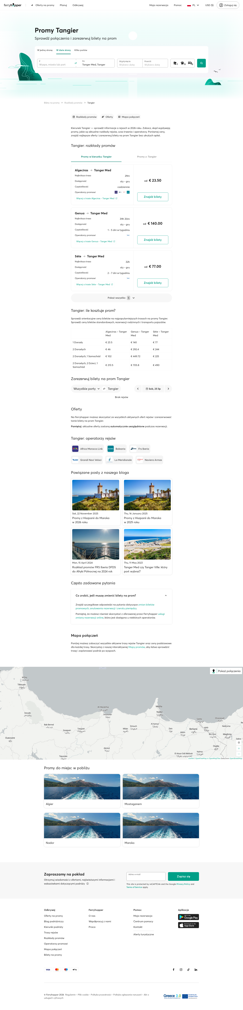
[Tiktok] (188, 970)
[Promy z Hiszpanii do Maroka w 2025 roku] (147, 502)
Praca (92, 926)
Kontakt (137, 926)
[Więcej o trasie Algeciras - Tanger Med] (97, 198)
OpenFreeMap (201, 758)
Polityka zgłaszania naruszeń (127, 994)
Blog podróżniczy (54, 921)
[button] (104, 388)
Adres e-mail (134, 874)
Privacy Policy (183, 884)
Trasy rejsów (51, 932)
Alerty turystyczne (143, 934)
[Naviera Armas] (149, 460)
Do (83, 61)
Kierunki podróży (53, 926)
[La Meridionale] (119, 460)
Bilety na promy (52, 102)
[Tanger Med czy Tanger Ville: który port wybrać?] (147, 551)
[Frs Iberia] (139, 448)
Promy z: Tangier (147, 156)
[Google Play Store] (188, 917)
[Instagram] (181, 970)
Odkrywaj (78, 5)
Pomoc (178, 5)
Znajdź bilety (153, 197)
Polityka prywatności (101, 994)
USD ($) (209, 5)
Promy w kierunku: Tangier (96, 156)
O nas (92, 915)
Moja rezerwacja (158, 5)
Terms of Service (134, 887)
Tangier (91, 102)
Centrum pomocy (143, 921)
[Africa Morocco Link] (87, 448)
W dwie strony (63, 50)
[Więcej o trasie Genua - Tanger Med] (96, 241)
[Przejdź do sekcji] (84, 117)
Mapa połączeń (53, 949)
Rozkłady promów (73, 102)
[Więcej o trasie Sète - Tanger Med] (95, 284)
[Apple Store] (188, 925)
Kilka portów (80, 50)
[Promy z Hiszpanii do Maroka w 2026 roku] (95, 502)
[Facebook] (173, 970)
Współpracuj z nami (100, 921)
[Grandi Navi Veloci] (87, 460)
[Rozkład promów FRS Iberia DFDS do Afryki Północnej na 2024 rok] (95, 551)
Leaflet (191, 758)
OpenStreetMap (236, 758)
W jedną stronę (45, 50)
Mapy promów (136, 647)
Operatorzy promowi (56, 943)
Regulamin (70, 994)
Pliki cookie (83, 994)
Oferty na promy (42, 5)
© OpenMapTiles (213, 758)
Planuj (63, 5)
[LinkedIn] (196, 970)
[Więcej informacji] (87, 884)
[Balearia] (116, 448)
